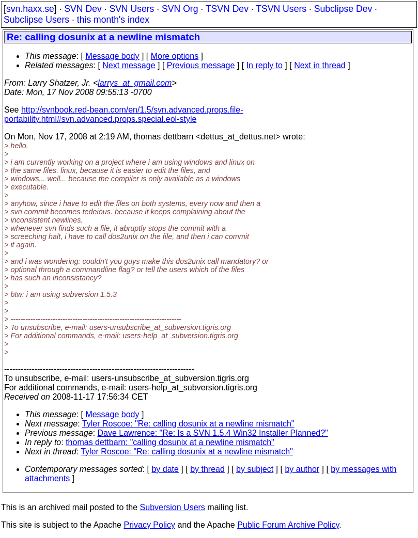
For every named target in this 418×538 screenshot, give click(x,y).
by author (302, 469)
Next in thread (320, 65)
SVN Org (180, 9)
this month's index (113, 19)
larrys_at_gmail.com (135, 82)
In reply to (264, 65)
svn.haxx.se (30, 9)
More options (175, 56)
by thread (207, 469)
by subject (254, 469)
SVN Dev (82, 9)
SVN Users (131, 9)
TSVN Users (281, 9)
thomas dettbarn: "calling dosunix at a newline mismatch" (170, 442)
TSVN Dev (227, 9)
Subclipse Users (36, 19)
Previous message (201, 65)
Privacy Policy (149, 524)
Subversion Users (172, 507)
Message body (112, 56)
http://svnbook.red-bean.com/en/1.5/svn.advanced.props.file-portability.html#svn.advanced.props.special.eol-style (123, 114)
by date (164, 469)
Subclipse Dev (343, 9)
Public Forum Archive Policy (288, 524)
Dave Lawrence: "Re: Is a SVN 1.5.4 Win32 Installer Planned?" (213, 433)
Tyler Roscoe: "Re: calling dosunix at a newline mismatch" (188, 423)
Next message (128, 65)
